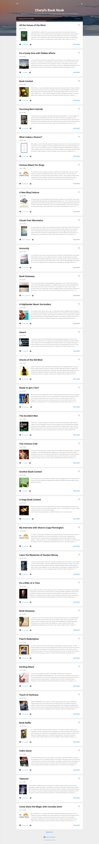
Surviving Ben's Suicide (31, 109)
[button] (79, 25)
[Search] (82, 4)
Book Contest (26, 81)
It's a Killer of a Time (29, 583)
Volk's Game (25, 750)
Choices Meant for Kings (31, 165)
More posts (49, 832)
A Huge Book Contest (30, 499)
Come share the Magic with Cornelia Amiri (40, 806)
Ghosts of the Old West (31, 360)
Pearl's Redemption (29, 639)
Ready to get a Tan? (29, 387)
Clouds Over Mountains (31, 220)
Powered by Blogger (49, 837)
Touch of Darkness (28, 695)
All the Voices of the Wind (32, 25)
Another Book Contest (30, 471)
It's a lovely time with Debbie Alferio (37, 53)
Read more (76, 44)
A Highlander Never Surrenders (35, 304)
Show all (78, 18)
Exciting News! (26, 667)
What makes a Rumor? (30, 137)
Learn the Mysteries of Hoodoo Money (38, 555)
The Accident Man (28, 415)
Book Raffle (25, 722)
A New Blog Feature (29, 192)
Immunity (24, 248)
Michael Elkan (52, 840)
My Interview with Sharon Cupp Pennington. (41, 527)
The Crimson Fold (28, 443)
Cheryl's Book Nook (49, 10)
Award (22, 332)
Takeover (24, 778)
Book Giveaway (27, 276)
